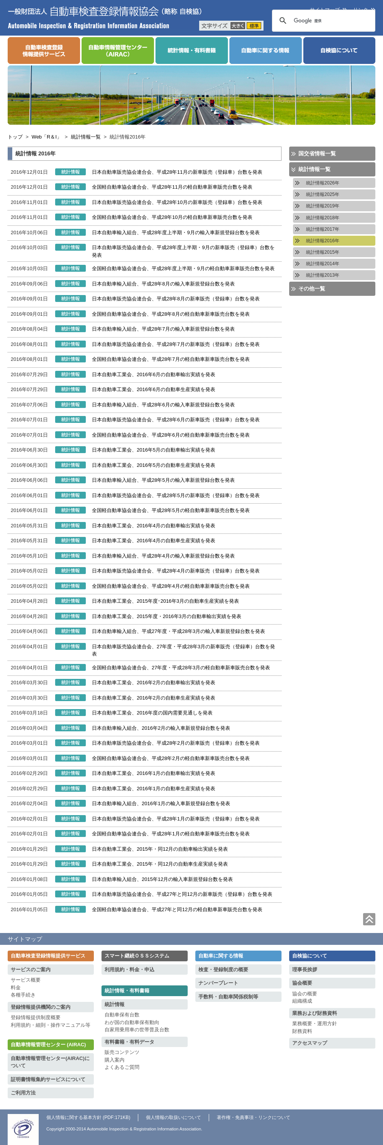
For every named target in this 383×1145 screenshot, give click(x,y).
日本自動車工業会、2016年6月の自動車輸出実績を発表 (153, 374)
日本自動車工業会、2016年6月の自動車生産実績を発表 (153, 389)
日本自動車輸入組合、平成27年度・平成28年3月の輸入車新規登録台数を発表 (178, 631)
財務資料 (302, 1031)
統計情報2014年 (322, 263)
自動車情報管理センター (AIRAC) (48, 1044)
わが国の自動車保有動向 (132, 1022)
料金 (16, 987)
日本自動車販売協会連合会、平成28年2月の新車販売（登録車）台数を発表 (176, 743)
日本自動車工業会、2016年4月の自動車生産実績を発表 (153, 540)
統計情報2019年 (322, 206)
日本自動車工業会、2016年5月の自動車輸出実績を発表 (153, 450)
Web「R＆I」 (47, 137)
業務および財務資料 (314, 1013)
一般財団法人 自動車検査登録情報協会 (105, 17)
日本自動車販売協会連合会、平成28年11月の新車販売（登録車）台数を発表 (177, 172)
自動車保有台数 (122, 1015)
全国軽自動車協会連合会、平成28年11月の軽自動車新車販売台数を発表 (172, 187)
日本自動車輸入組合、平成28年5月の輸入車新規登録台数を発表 (163, 480)
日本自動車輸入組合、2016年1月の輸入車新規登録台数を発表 (161, 803)
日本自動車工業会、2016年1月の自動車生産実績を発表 (153, 788)
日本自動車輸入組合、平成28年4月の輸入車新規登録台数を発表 (163, 556)
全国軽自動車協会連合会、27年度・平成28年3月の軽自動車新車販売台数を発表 (181, 667)
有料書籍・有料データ (129, 1042)
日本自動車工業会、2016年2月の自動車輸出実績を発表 (153, 682)
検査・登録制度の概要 (223, 969)
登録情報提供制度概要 (36, 1017)
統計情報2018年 (322, 217)
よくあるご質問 (122, 1067)
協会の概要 (304, 994)
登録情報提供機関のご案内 (40, 1007)
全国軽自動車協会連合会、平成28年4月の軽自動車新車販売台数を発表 (171, 586)
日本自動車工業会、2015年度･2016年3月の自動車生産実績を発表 (165, 601)
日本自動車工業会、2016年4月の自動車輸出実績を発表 (153, 525)
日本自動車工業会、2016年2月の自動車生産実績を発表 (153, 698)
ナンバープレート (218, 983)
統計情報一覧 (86, 137)
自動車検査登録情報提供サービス (48, 956)
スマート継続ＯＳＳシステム (137, 956)
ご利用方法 (23, 1093)
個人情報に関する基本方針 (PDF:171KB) (88, 1117)
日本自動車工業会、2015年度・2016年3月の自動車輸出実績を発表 (166, 616)
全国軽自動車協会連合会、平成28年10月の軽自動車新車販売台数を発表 (172, 217)
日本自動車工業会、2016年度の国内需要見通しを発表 (152, 713)
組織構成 (302, 1001)
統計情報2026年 (322, 183)
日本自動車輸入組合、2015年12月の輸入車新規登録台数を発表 (162, 879)
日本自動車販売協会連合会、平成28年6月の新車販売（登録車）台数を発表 (176, 419)
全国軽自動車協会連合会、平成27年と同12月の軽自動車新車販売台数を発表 (177, 909)
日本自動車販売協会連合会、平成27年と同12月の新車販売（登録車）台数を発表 (182, 894)
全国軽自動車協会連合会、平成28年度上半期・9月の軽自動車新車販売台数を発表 (183, 268)
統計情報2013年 (322, 275)
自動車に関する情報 (220, 956)
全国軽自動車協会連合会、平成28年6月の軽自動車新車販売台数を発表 (171, 435)
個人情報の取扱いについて (173, 1117)
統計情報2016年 (322, 240)
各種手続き (23, 995)
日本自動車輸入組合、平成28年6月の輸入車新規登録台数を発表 (163, 405)
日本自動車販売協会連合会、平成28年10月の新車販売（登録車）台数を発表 (177, 202)
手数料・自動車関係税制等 (228, 997)
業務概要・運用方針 (314, 1023)
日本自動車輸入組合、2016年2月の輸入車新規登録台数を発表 (161, 728)
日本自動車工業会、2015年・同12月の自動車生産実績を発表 (160, 864)
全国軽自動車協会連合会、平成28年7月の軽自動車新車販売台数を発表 (171, 359)
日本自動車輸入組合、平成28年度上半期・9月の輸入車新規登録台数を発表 (176, 232)
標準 (254, 25)
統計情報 (114, 1004)
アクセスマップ (309, 1043)
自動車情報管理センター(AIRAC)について (50, 1062)
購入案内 (114, 1060)
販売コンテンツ (122, 1052)
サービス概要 (26, 980)
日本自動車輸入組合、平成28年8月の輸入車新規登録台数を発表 (163, 284)
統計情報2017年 (322, 229)
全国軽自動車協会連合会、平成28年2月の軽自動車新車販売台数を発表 (171, 758)
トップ (15, 137)
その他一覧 (311, 288)
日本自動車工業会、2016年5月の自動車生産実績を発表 (153, 465)
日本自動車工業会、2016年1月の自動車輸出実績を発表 (153, 773)
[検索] (328, 20)
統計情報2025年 (322, 194)
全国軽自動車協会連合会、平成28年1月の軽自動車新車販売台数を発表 (171, 834)
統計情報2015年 (322, 252)
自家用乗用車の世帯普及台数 (137, 1029)
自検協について (309, 956)
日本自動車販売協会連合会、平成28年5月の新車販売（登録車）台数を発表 (176, 495)
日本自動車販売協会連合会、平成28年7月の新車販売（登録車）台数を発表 (176, 344)
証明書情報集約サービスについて (48, 1079)
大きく (238, 25)
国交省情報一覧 (317, 153)
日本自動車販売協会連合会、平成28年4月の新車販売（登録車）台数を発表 (176, 571)
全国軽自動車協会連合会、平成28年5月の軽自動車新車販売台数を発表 (171, 510)
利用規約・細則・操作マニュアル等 (50, 1025)
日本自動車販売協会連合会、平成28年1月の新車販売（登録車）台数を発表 (176, 819)
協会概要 (302, 983)
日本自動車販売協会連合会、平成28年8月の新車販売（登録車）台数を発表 (176, 299)
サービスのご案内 (31, 969)
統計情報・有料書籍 (127, 990)
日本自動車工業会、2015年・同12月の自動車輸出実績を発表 (160, 849)
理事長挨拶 (304, 969)
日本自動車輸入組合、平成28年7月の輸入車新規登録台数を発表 (163, 329)
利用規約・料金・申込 (129, 969)
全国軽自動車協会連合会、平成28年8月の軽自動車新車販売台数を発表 (171, 314)
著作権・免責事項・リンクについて (253, 1117)
